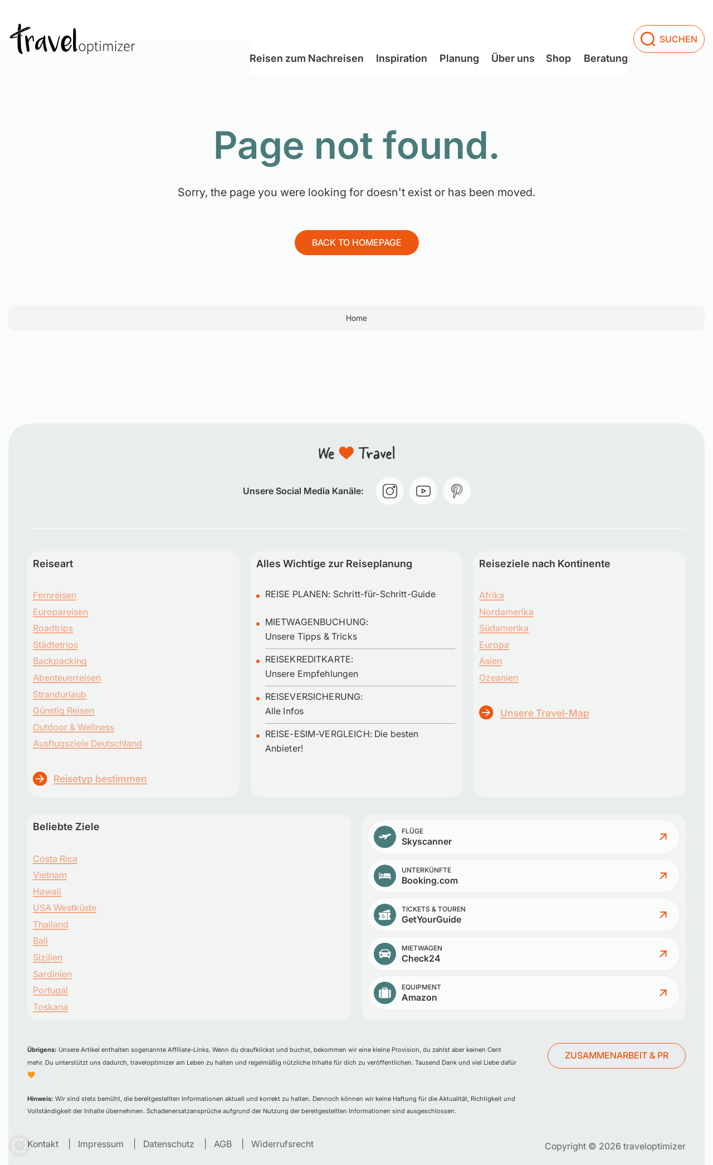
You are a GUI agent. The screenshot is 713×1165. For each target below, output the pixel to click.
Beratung (600, 20)
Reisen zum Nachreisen (275, 20)
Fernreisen (54, 595)
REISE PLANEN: (299, 593)
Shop (546, 20)
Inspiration (376, 20)
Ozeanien (498, 677)
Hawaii (47, 891)
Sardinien (52, 973)
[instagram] (390, 491)
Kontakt (42, 1143)
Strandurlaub (59, 694)
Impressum (101, 1143)
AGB (223, 1143)
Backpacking (60, 660)
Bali (40, 940)
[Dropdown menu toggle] (337, 21)
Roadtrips (53, 627)
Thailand (51, 924)
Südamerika (504, 627)
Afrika (491, 595)
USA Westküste (64, 907)
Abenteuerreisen (67, 677)
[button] (19, 1145)
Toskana (50, 1006)
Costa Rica (55, 858)
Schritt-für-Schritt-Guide (384, 593)
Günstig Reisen (63, 710)
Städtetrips (55, 644)
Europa (494, 644)
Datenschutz (168, 1143)
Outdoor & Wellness (73, 727)
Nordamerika (506, 611)
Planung (441, 20)
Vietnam (50, 874)
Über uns (501, 20)
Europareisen (60, 611)
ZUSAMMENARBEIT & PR (616, 1055)
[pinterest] (457, 491)
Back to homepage (357, 242)
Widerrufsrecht (282, 1143)
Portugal (50, 990)
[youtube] (423, 491)
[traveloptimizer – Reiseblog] (72, 20)
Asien (490, 660)
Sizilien (47, 957)
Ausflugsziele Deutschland (87, 743)
